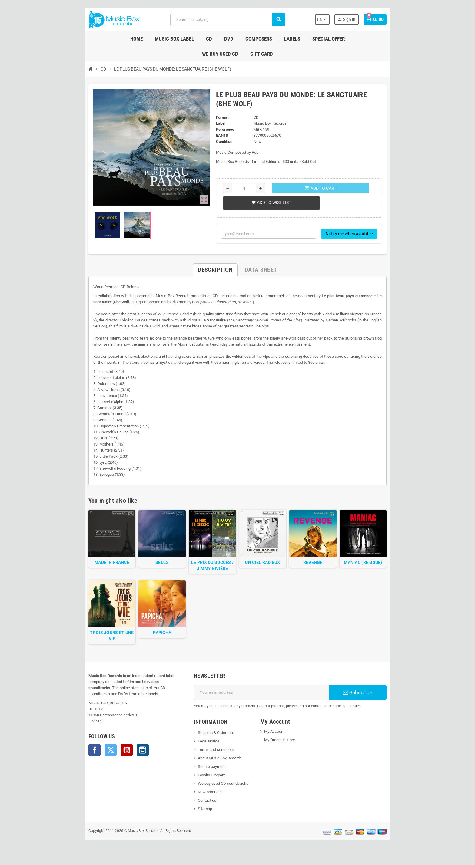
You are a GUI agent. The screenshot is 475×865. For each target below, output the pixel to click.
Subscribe (381, 703)
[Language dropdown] (349, 19)
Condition (219, 117)
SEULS (147, 568)
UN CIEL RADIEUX (267, 568)
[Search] (226, 19)
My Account (277, 741)
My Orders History (282, 750)
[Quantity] (241, 164)
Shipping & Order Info (206, 743)
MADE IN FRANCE (87, 568)
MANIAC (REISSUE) (388, 568)
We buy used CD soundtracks (213, 793)
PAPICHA (147, 648)
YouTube (97, 754)
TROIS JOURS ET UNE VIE (87, 648)
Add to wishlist (267, 178)
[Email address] (265, 702)
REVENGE (327, 568)
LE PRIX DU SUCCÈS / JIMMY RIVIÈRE (207, 571)
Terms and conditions (206, 760)
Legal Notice (198, 751)
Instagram (113, 754)
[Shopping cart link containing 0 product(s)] (404, 19)
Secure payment (202, 777)
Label (216, 99)
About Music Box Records (210, 768)
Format (217, 93)
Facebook (65, 754)
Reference (220, 105)
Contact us (197, 810)
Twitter (81, 754)
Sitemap (195, 819)
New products (200, 802)
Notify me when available (378, 209)
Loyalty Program (201, 785)
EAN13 (217, 111)
